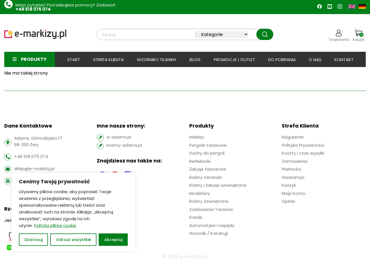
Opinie (288, 201)
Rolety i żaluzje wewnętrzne (217, 185)
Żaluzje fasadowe (207, 169)
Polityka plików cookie (55, 225)
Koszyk (358, 36)
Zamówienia (294, 161)
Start (73, 60)
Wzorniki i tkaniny (157, 60)
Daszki (195, 217)
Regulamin (293, 137)
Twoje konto (339, 36)
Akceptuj (113, 239)
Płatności (291, 169)
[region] (73, 212)
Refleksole (200, 161)
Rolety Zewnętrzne (208, 201)
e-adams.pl (119, 137)
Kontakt (344, 60)
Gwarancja (293, 177)
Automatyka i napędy (211, 225)
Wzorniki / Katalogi (208, 233)
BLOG (195, 60)
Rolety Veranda (205, 177)
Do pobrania (282, 60)
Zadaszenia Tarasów (211, 209)
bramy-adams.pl (124, 145)
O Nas (315, 60)
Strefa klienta (108, 60)
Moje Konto (293, 193)
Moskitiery (199, 193)
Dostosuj (34, 239)
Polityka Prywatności (303, 145)
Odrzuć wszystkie (73, 239)
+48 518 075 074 (33, 9)
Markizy (196, 137)
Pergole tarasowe (208, 145)
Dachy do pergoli (206, 153)
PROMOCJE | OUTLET (234, 60)
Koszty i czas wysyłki (303, 153)
